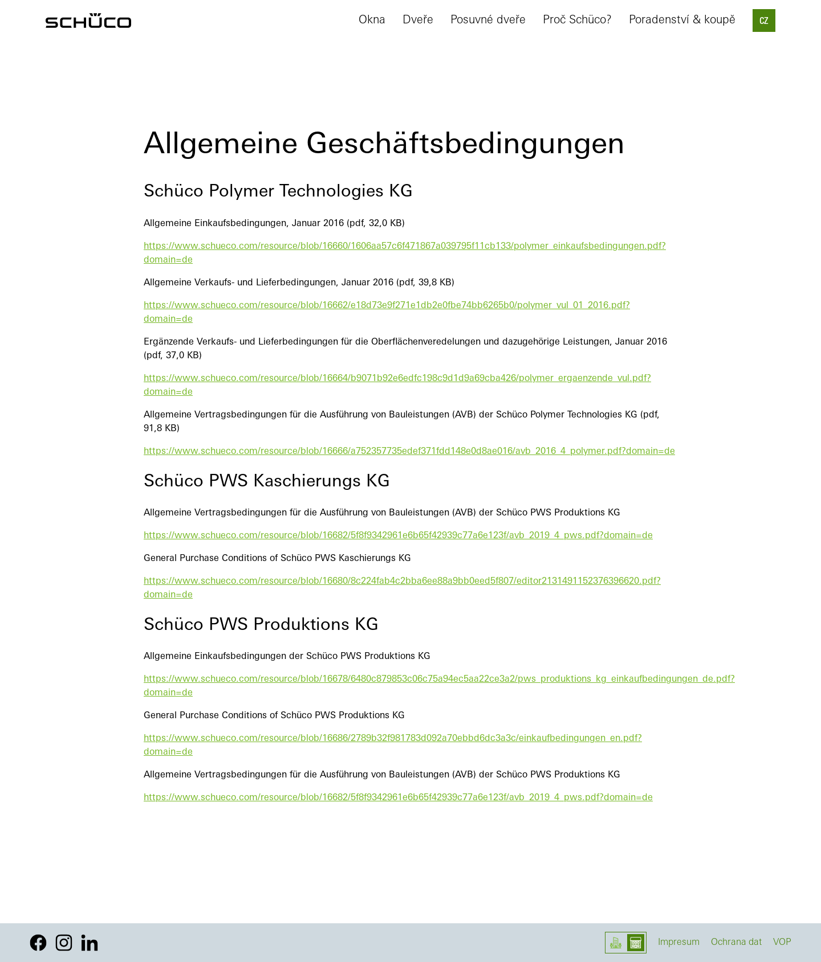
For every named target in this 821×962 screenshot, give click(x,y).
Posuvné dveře (488, 20)
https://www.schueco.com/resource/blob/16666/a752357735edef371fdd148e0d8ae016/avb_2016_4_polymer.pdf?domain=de (409, 451)
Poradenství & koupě (682, 20)
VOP (782, 942)
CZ (764, 21)
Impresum (679, 942)
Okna (372, 20)
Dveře (418, 20)
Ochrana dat (736, 942)
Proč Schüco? (577, 20)
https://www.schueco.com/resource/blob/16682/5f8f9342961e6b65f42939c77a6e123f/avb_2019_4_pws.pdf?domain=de (398, 536)
